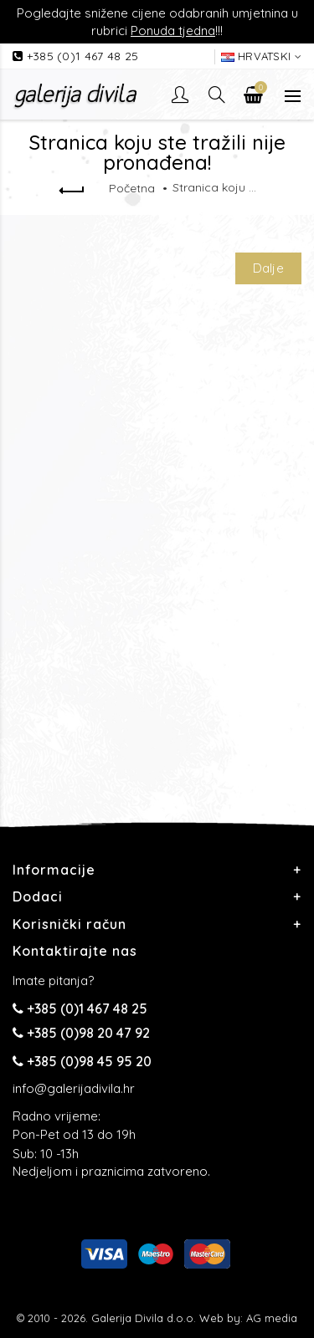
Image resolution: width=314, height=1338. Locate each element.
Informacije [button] (54, 869)
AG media (271, 1318)
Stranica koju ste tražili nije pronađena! (214, 187)
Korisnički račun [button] (69, 924)
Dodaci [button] (38, 896)
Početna (132, 188)
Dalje (269, 268)
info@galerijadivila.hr (74, 1088)
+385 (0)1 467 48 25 (83, 56)
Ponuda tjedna (173, 30)
